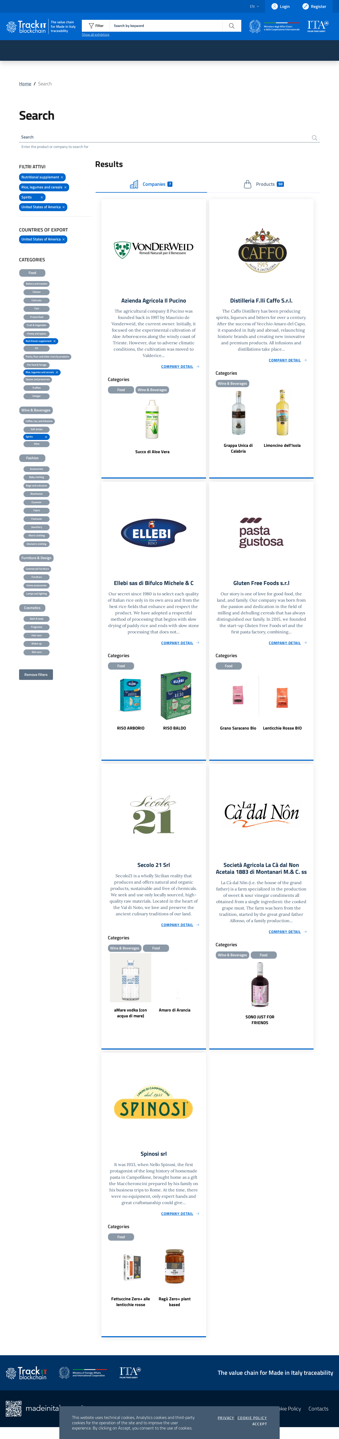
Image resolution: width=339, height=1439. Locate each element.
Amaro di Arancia (174, 1013)
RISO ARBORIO (130, 730)
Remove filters (36, 675)
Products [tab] (263, 185)
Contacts (318, 1421)
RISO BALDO (174, 730)
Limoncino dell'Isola (282, 447)
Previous (103, 706)
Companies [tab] (151, 185)
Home (25, 83)
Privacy (226, 1418)
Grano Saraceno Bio (238, 730)
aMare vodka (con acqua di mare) (130, 1016)
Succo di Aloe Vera (152, 453)
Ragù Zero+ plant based (175, 1313)
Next (203, 706)
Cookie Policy (252, 1418)
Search (28, 137)
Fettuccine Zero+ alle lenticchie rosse (130, 1313)
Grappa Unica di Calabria (238, 450)
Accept (259, 1424)
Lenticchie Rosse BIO (282, 730)
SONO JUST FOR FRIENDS (260, 1031)
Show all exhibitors (95, 34)
